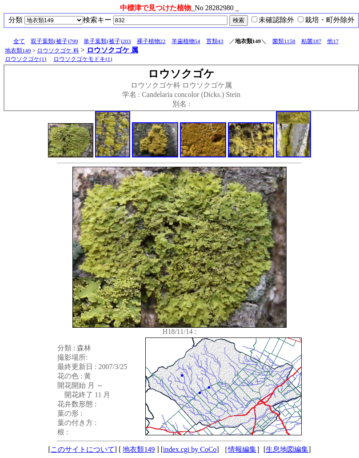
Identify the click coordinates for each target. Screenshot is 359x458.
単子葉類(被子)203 (107, 41)
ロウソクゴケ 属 (112, 50)
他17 (333, 41)
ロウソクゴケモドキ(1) (82, 59)
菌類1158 (283, 41)
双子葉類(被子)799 (54, 41)
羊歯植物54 (186, 41)
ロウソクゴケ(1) (25, 59)
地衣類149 (18, 50)
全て (19, 41)
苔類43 (214, 41)
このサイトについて (83, 449)
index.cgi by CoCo (189, 449)
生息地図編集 (287, 449)
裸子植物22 (151, 41)
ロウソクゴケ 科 (58, 50)
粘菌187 (311, 41)
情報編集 (242, 449)
